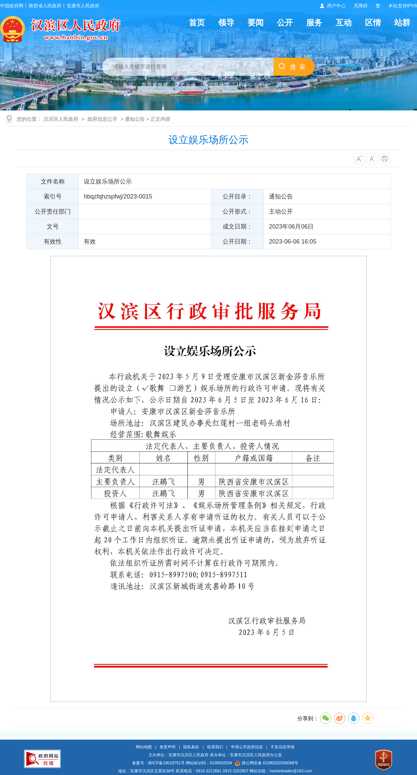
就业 (281, 85)
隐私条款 (191, 747)
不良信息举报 (283, 747)
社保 (241, 85)
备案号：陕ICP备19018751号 (158, 763)
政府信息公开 (102, 119)
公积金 (262, 85)
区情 (373, 22)
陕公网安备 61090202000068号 (266, 763)
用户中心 (336, 5)
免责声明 (167, 747)
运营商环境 (216, 85)
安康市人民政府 (83, 5)
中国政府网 (11, 5)
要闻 (256, 22)
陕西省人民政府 (45, 5)
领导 (226, 22)
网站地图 (144, 747)
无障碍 (361, 5)
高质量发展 (154, 85)
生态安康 (185, 85)
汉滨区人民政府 (60, 119)
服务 (314, 22)
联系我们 (215, 747)
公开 (285, 22)
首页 (197, 22)
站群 (402, 22)
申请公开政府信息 (247, 747)
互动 (344, 22)
